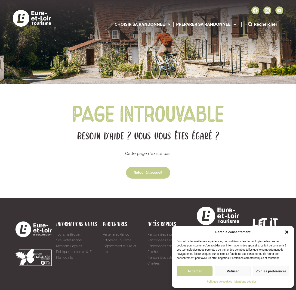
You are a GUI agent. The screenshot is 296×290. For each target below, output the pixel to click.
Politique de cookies (219, 281)
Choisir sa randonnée (142, 24)
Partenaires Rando (116, 234)
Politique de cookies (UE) (74, 252)
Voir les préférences (271, 271)
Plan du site (64, 257)
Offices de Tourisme (117, 240)
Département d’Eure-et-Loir (120, 249)
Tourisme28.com (68, 234)
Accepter (194, 271)
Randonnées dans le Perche (162, 249)
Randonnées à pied (162, 234)
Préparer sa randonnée (206, 24)
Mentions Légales (245, 281)
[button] (286, 232)
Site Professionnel (69, 240)
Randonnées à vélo (161, 240)
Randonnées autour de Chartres (164, 260)
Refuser (233, 271)
